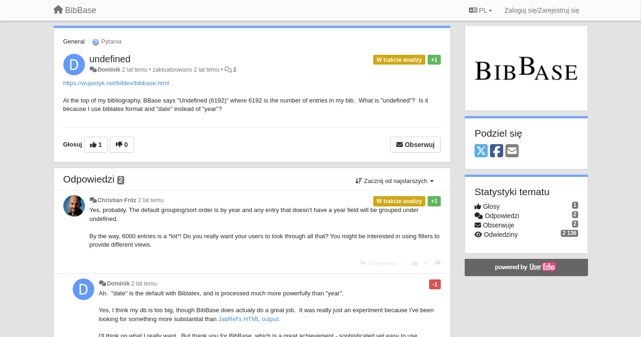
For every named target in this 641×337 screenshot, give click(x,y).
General (74, 41)
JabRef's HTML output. (249, 318)
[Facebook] (496, 151)
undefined (110, 59)
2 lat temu (150, 200)
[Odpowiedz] (379, 263)
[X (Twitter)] (481, 151)
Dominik (109, 69)
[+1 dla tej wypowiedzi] (415, 263)
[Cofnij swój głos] (426, 263)
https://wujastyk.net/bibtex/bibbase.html (116, 83)
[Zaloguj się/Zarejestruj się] (542, 10)
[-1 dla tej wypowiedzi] (438, 263)
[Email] (512, 151)
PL (480, 10)
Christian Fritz (117, 200)
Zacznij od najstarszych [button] (394, 180)
